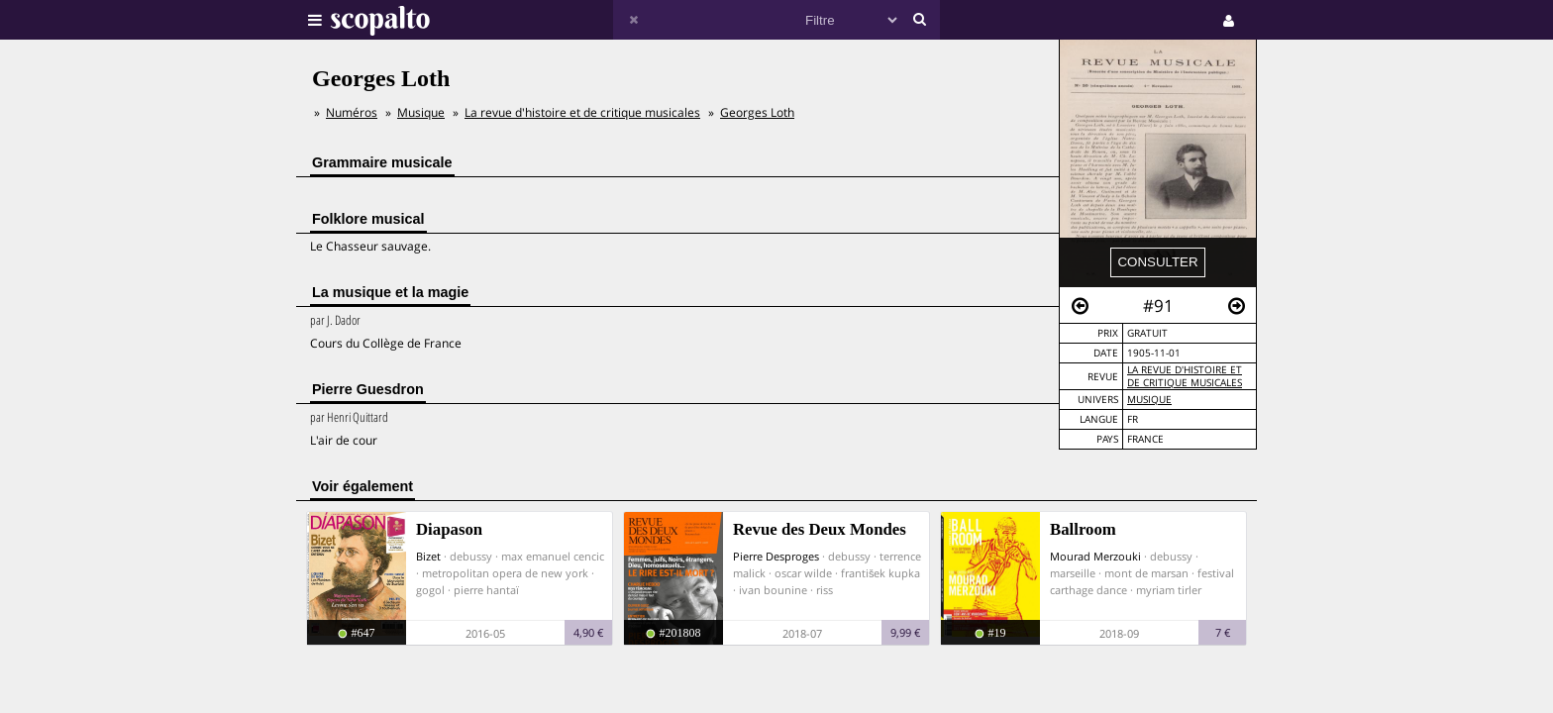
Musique (1149, 399)
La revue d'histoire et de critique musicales (1184, 376)
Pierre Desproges (776, 556)
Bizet (428, 556)
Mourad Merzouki (1095, 556)
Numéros (351, 112)
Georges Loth (757, 112)
